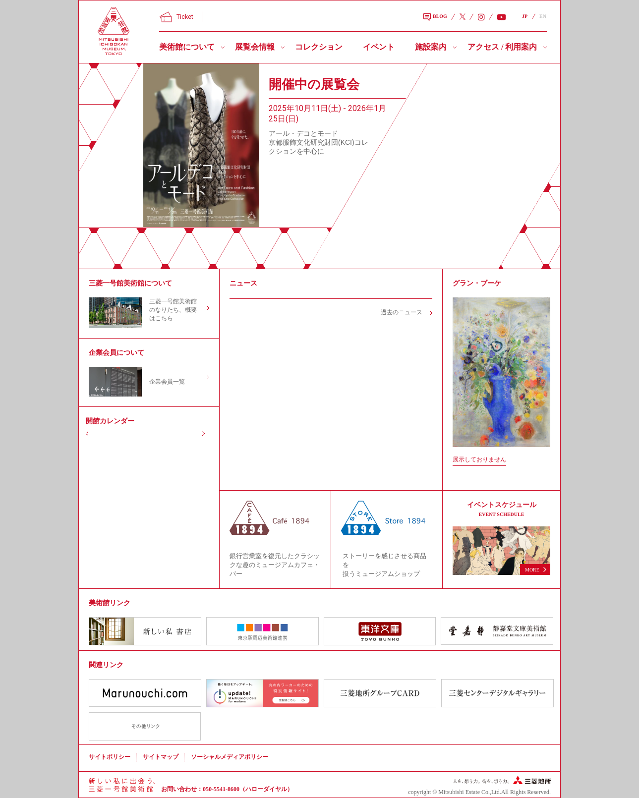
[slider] (201, 145)
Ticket (176, 16)
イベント (379, 47)
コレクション (319, 47)
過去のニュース (401, 312)
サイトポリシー (109, 756)
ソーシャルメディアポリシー (229, 756)
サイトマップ (160, 756)
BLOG (435, 17)
